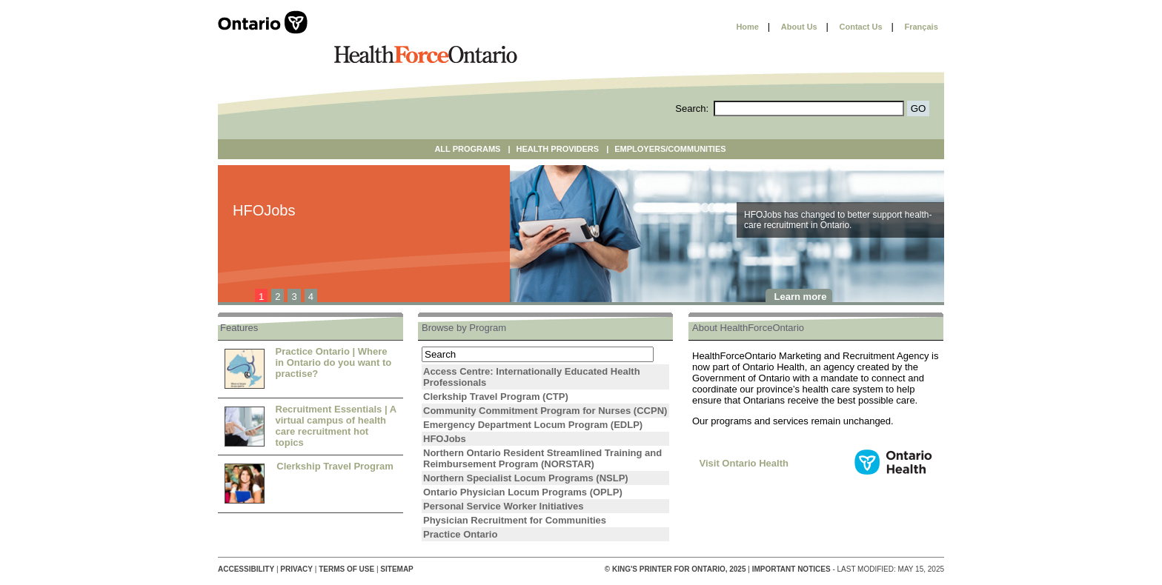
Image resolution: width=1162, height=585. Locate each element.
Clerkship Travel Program (335, 466)
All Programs (467, 148)
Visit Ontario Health (744, 463)
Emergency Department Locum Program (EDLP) (533, 424)
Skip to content (689, 26)
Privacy (296, 569)
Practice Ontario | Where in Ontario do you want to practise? (334, 362)
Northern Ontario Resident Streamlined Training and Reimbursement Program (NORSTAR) (542, 458)
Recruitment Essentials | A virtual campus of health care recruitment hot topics (336, 426)
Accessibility (246, 569)
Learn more (800, 296)
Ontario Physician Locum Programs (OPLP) (522, 492)
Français (921, 26)
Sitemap (396, 569)
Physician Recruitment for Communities (514, 520)
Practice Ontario (460, 534)
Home (747, 26)
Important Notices (791, 569)
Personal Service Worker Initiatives (503, 506)
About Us (799, 26)
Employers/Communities (670, 148)
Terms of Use (346, 569)
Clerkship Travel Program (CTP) (495, 396)
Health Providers (558, 148)
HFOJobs (444, 438)
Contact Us (861, 26)
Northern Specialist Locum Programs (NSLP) (525, 478)
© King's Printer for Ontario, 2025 (676, 569)
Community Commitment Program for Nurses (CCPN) (545, 410)
